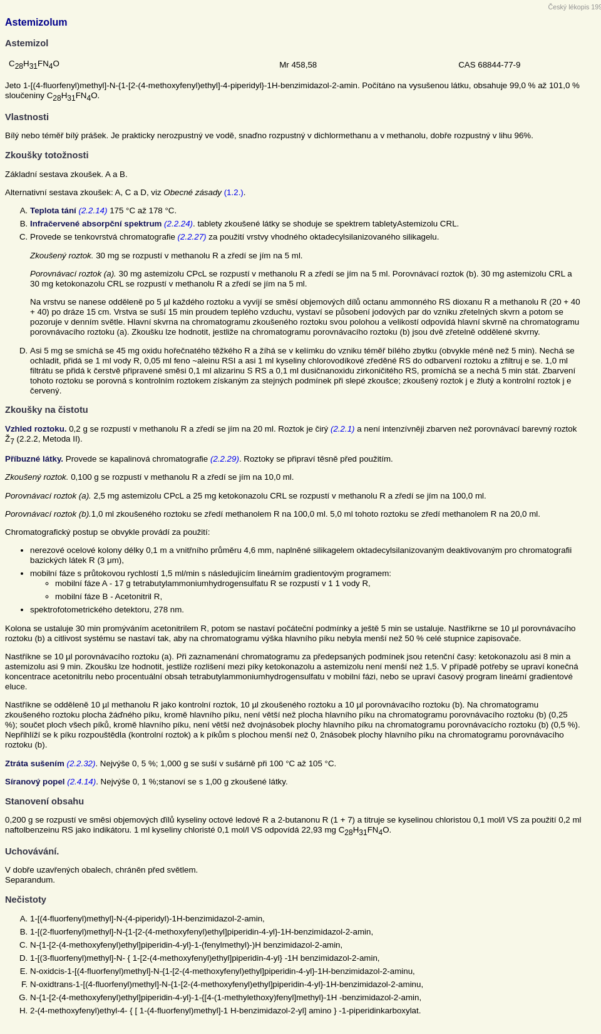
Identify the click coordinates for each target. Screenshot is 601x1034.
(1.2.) (234, 192)
